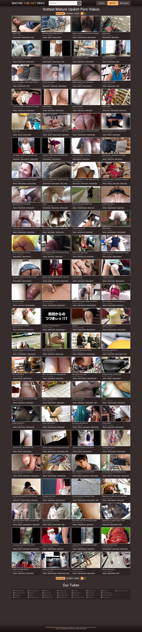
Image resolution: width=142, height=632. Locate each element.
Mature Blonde (106, 37)
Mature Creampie (30, 305)
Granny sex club (46, 595)
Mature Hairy (81, 61)
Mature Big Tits (82, 134)
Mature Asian (21, 61)
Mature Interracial (17, 378)
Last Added (69, 13)
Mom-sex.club (46, 592)
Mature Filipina (30, 61)
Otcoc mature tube (106, 592)
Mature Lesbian (91, 329)
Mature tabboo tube (63, 595)
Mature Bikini (29, 402)
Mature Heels (115, 37)
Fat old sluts (75, 595)
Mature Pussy (122, 110)
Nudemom (16, 597)
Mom (32, 37)
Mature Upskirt (26, 37)
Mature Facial (89, 232)
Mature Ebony (118, 159)
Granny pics (31, 592)
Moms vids (104, 590)
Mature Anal (116, 183)
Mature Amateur (82, 37)
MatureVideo (28, 3)
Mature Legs (54, 86)
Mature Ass (111, 159)
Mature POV (51, 256)
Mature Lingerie (17, 37)
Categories (124, 3)
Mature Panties (89, 61)
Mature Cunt (81, 110)
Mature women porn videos (18, 593)
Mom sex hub (90, 592)
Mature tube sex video (78, 597)
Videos (113, 3)
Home (101, 3)
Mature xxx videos (62, 590)
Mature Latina (114, 110)
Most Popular (60, 13)
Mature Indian (94, 427)
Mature (50, 37)
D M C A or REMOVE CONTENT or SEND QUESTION (71, 628)
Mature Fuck (124, 183)
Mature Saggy (125, 475)
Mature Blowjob (120, 427)
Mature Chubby (57, 37)
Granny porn (16, 595)
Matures (30, 595)
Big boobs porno (62, 592)
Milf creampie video (33, 590)
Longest (76, 13)
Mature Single (21, 110)
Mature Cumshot (47, 61)
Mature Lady (111, 354)
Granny (45, 37)
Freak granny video (18, 590)
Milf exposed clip (62, 597)
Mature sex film (76, 592)
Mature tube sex (105, 597)
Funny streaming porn (107, 595)
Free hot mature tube (121, 590)
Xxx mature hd (90, 595)
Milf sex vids (90, 597)
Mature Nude (60, 378)
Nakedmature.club (47, 597)
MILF (63, 61)
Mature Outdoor (60, 329)
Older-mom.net (90, 590)
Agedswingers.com (33, 597)
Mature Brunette (25, 159)
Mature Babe (16, 159)
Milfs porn (75, 590)
